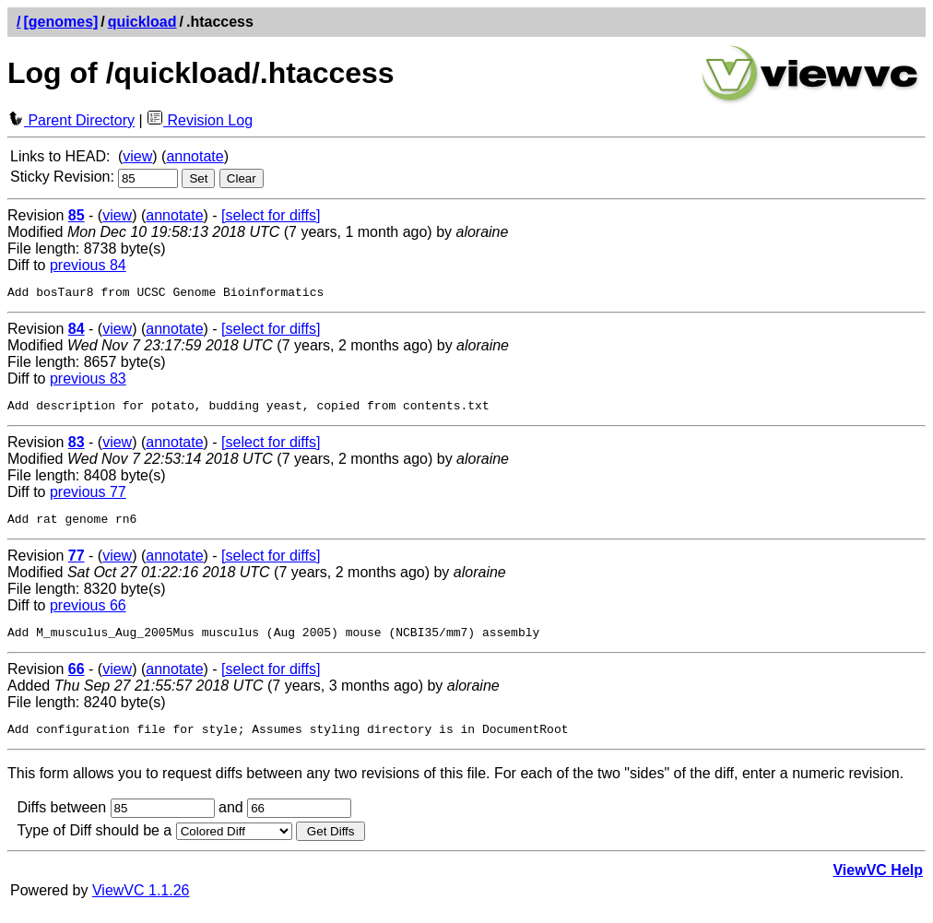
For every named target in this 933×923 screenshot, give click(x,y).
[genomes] (60, 22)
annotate (194, 156)
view (137, 156)
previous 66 (88, 613)
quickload (142, 22)
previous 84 (88, 265)
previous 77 (88, 497)
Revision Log (200, 120)
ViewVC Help (878, 884)
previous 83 (88, 381)
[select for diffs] (270, 215)
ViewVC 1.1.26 (141, 904)
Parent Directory (71, 120)
